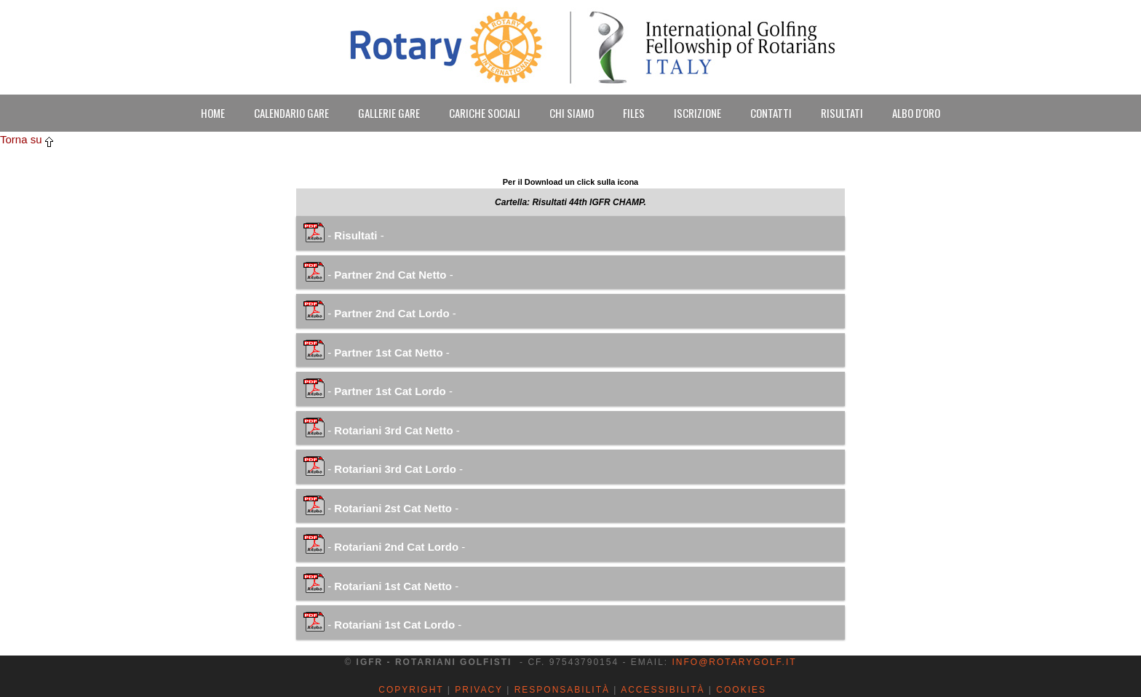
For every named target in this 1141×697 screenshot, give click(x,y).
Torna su (26, 139)
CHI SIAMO (571, 113)
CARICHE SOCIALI (484, 113)
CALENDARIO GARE (291, 113)
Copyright (410, 690)
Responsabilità (562, 690)
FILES (634, 113)
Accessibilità (662, 690)
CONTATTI (771, 113)
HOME (213, 113)
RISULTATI (842, 113)
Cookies (741, 690)
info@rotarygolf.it (734, 662)
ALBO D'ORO (916, 113)
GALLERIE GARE (389, 113)
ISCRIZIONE (697, 113)
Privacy (479, 690)
